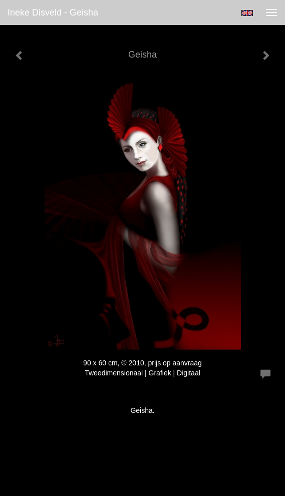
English (247, 13)
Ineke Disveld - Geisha (53, 13)
